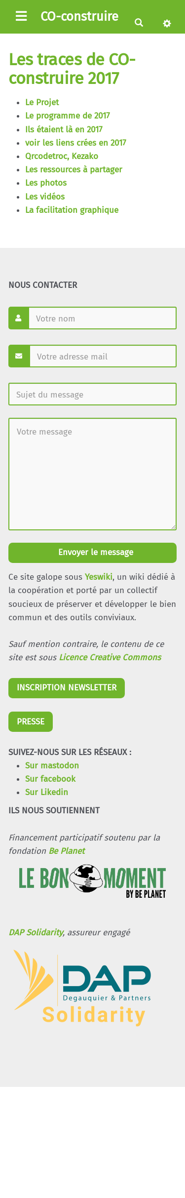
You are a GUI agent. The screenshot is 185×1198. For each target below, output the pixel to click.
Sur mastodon (52, 765)
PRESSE (30, 722)
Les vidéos (45, 197)
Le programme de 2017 (67, 116)
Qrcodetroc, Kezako (61, 156)
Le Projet (42, 102)
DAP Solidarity (35, 932)
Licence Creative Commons (110, 657)
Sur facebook (50, 779)
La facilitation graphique (71, 210)
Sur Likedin (46, 792)
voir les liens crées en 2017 (75, 143)
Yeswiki (98, 577)
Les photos (46, 183)
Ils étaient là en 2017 (64, 129)
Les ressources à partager (73, 169)
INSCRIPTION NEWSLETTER (66, 687)
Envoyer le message (94, 552)
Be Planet (66, 851)
